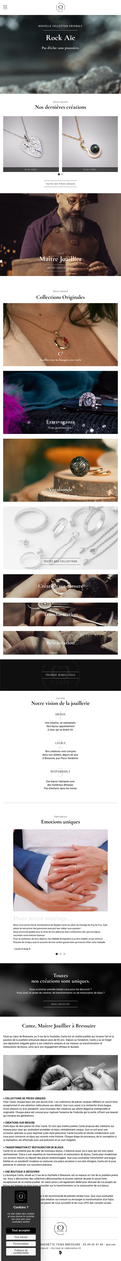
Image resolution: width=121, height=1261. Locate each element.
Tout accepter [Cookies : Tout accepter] (21, 1230)
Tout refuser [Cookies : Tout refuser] (21, 1237)
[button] (60, 184)
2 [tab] (62, 174)
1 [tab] (58, 174)
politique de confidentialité (66, 1248)
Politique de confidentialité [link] (21, 1251)
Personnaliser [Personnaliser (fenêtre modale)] (21, 1243)
